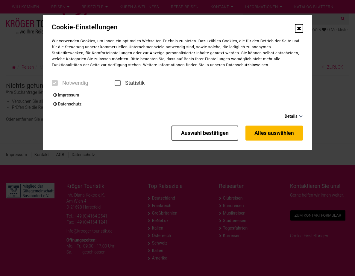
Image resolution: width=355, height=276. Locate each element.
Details (291, 116)
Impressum (66, 95)
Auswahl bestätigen (203, 132)
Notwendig (70, 83)
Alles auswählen (274, 132)
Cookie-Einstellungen (85, 27)
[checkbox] (55, 83)
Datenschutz (67, 104)
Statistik (130, 83)
